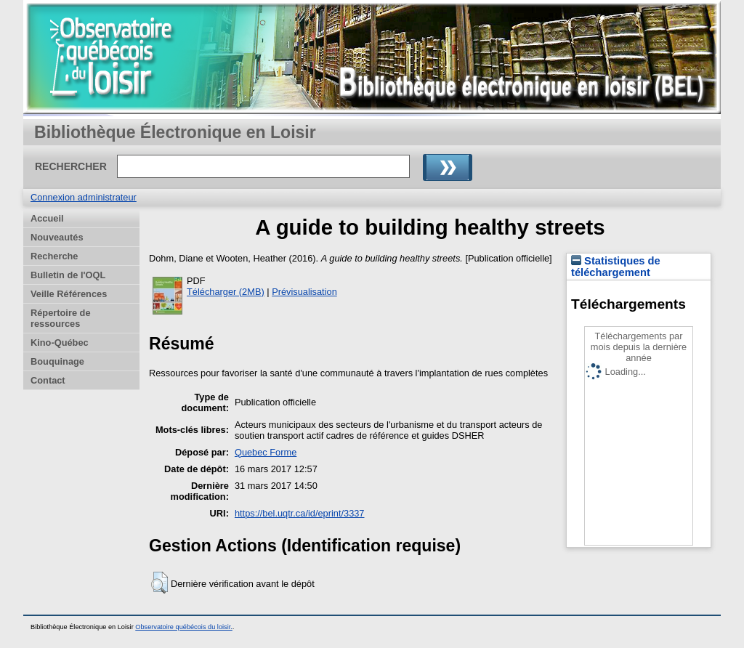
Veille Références (69, 293)
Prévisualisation (304, 291)
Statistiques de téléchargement (615, 266)
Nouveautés (57, 237)
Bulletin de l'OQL (68, 275)
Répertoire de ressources (61, 318)
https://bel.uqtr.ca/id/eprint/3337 (300, 513)
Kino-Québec (60, 342)
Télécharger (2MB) (225, 291)
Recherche (54, 256)
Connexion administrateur (84, 197)
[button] (159, 583)
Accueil (47, 218)
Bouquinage (57, 361)
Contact (48, 380)
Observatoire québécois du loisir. (183, 627)
